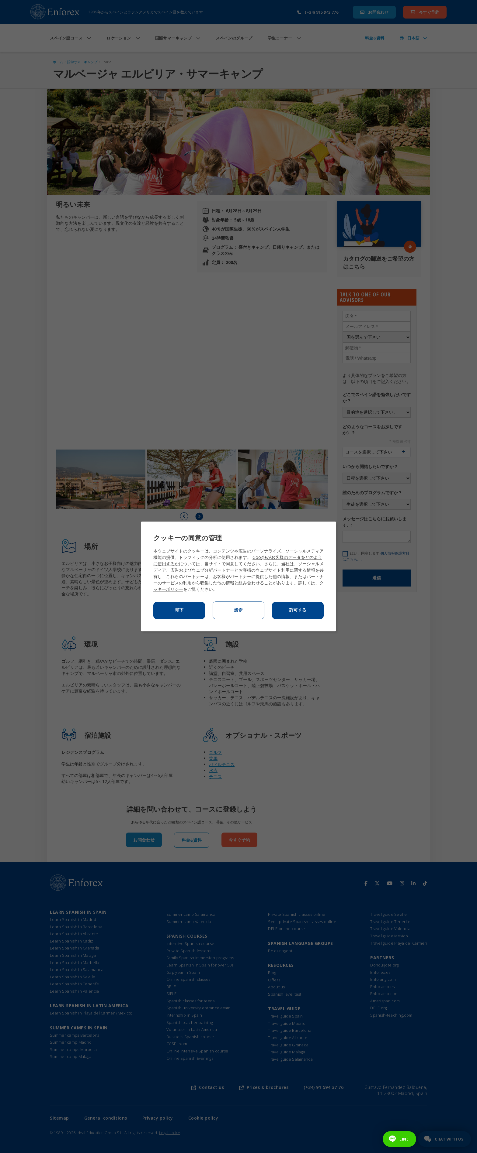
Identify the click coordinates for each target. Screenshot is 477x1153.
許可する (297, 610)
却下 (179, 610)
